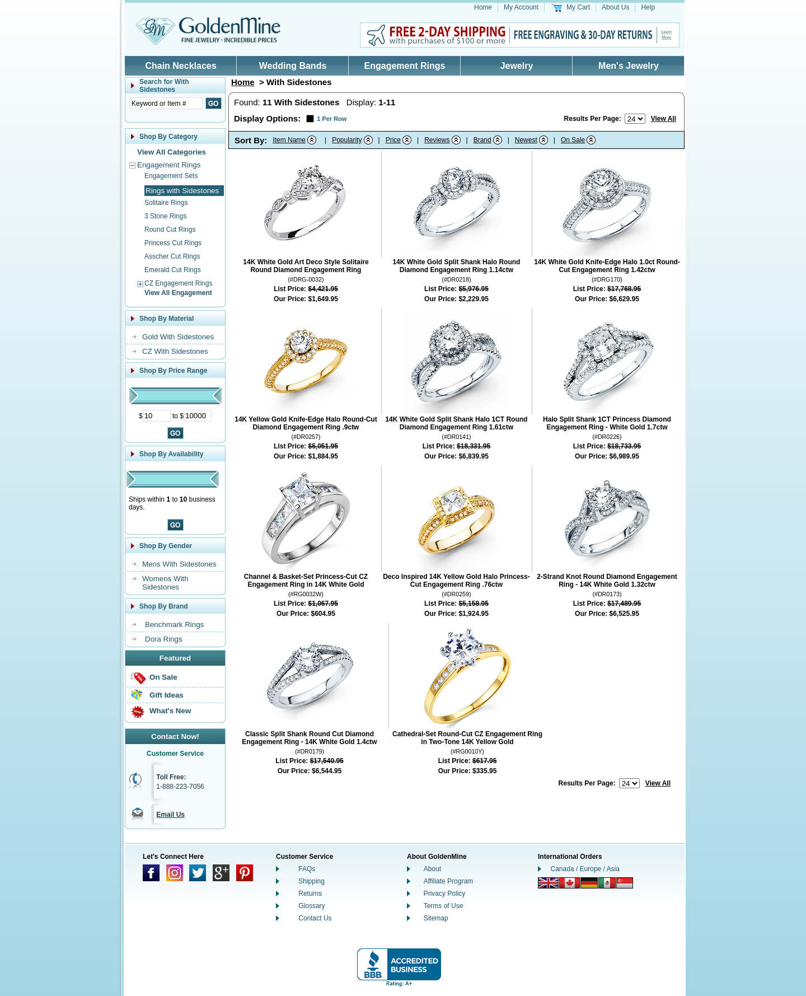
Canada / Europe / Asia (585, 869)
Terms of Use (443, 906)
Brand (482, 140)
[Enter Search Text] (166, 103)
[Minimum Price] (157, 416)
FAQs (306, 869)
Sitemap (436, 918)
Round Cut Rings (169, 229)
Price (393, 140)
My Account (521, 7)
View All (663, 119)
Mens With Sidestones (179, 564)
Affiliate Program (448, 881)
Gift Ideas (166, 695)
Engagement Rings (405, 66)
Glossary (311, 906)
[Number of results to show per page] (635, 119)
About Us (615, 7)
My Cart (578, 7)
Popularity (347, 140)
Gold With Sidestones (178, 337)
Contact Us (314, 918)
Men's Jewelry (628, 66)
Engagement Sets (171, 176)
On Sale (163, 677)
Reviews (436, 140)
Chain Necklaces (180, 66)
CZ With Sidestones (175, 351)
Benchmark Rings (174, 624)
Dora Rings (163, 639)
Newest (526, 140)
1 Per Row (331, 118)
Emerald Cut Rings (172, 270)
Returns (310, 893)
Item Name (289, 140)
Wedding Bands (293, 66)
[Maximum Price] (198, 416)
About (432, 869)
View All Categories (171, 152)
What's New (170, 711)
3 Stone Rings (165, 216)
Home (483, 7)
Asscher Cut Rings (172, 256)
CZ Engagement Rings (178, 283)
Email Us (170, 815)
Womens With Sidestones (165, 582)
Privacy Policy (445, 893)
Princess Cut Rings (173, 243)
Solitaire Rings (166, 203)
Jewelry (516, 66)
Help (648, 7)
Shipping (311, 881)
